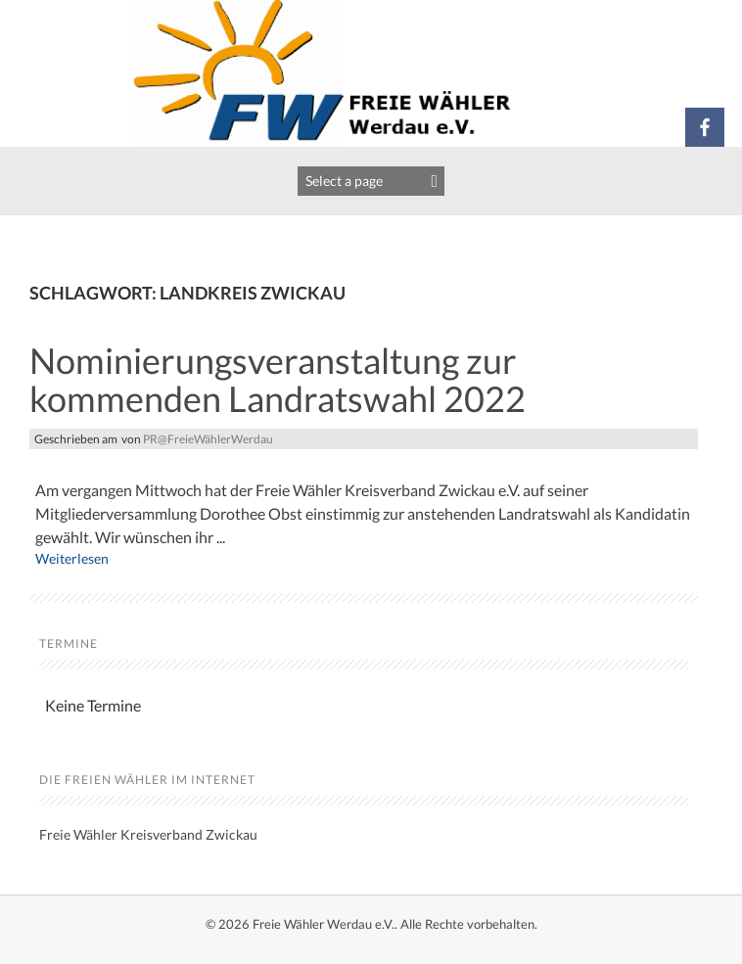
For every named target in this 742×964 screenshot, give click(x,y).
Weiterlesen (72, 558)
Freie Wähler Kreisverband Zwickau (148, 834)
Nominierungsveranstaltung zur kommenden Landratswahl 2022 (277, 380)
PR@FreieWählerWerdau (208, 439)
